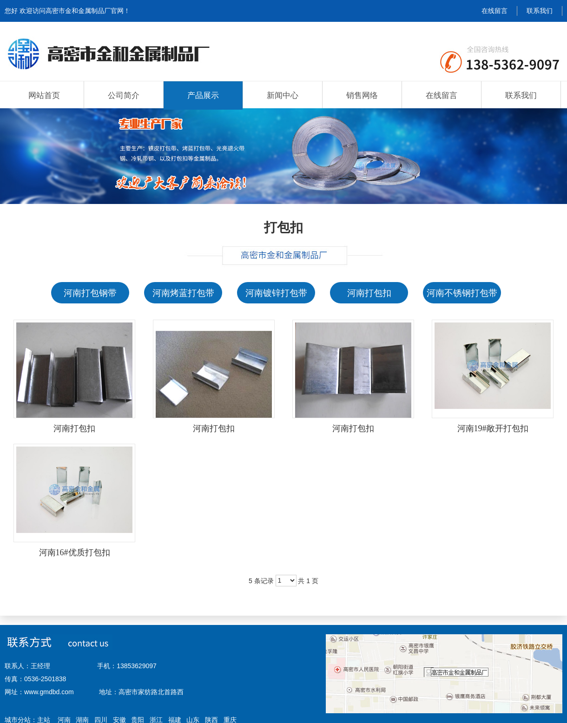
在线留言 (494, 10)
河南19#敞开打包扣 (492, 428)
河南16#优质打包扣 (74, 552)
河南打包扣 (74, 428)
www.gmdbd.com (49, 692)
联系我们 (540, 10)
